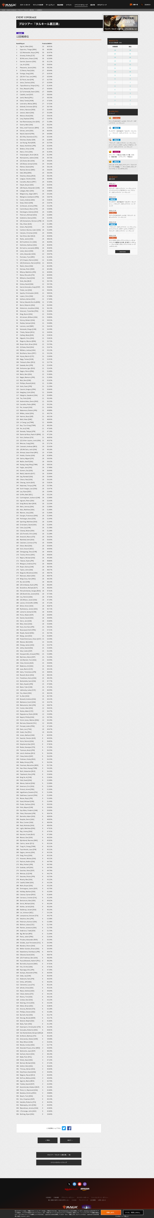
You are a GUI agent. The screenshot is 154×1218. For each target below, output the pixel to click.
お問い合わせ (102, 1200)
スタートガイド (25, 5)
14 (115, 57)
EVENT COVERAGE (11, 10)
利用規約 (48, 1197)
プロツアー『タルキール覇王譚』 (26, 10)
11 (115, 68)
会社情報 (93, 1200)
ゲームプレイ (50, 5)
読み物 (92, 5)
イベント (69, 5)
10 (115, 72)
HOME (3, 10)
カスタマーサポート (83, 1197)
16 (115, 50)
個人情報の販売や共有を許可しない (58, 1200)
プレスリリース (83, 1200)
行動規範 (56, 1197)
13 (115, 61)
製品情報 (60, 5)
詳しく (126, 1216)
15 (115, 54)
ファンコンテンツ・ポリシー (99, 1197)
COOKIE (74, 1200)
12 (115, 64)
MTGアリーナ (102, 5)
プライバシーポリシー (67, 1197)
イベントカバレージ (81, 5)
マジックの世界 (38, 5)
